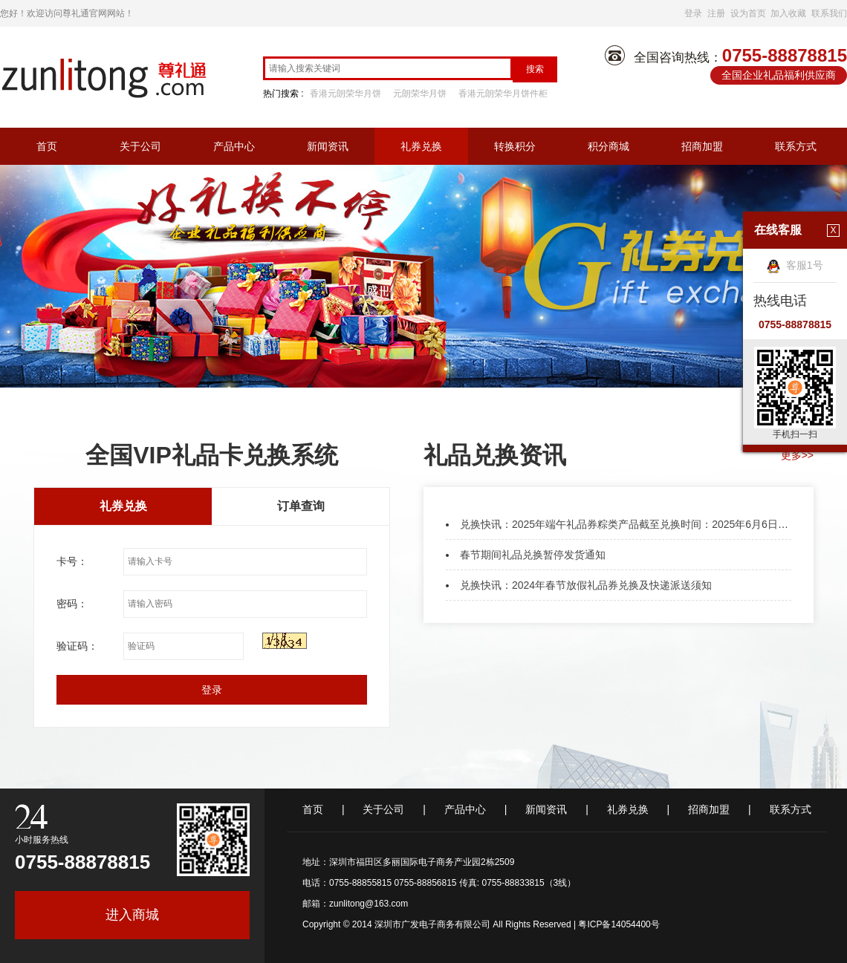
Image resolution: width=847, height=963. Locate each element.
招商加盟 (702, 146)
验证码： (77, 646)
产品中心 (234, 146)
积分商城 (608, 146)
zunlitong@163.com (368, 903)
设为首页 (748, 13)
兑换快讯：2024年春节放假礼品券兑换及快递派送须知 (586, 585)
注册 (716, 13)
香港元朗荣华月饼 (345, 93)
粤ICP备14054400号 (618, 924)
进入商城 (132, 914)
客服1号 (794, 265)
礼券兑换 (421, 146)
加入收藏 (788, 13)
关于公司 (140, 146)
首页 (46, 146)
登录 (693, 13)
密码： (72, 604)
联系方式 (796, 146)
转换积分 (515, 146)
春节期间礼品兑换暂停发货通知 (533, 555)
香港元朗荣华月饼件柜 (503, 93)
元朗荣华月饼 (420, 93)
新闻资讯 (327, 146)
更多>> (797, 455)
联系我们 (829, 13)
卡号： (72, 561)
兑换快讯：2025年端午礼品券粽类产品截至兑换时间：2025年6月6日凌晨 (629, 524)
